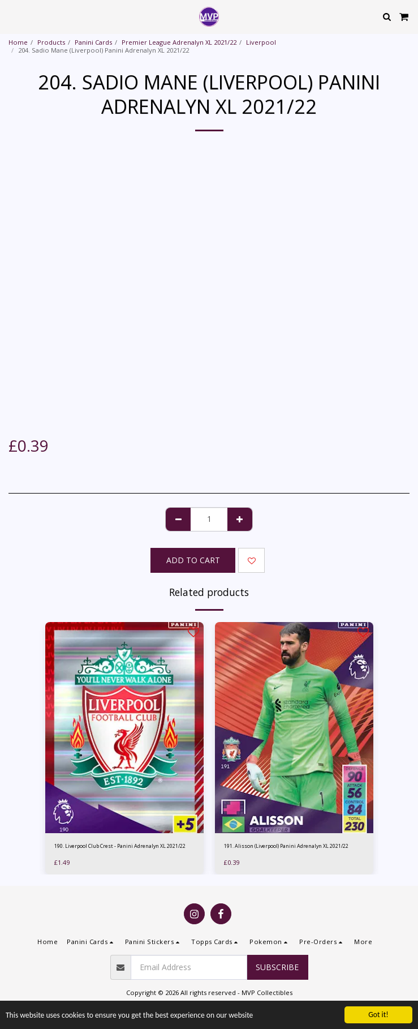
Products (51, 42)
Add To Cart (193, 560)
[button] (12, 16)
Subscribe (277, 967)
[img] (124, 727)
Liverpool (261, 42)
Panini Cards (93, 42)
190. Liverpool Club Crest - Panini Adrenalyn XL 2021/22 (120, 846)
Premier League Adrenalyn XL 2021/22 (179, 42)
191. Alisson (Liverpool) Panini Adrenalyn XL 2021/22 (286, 846)
